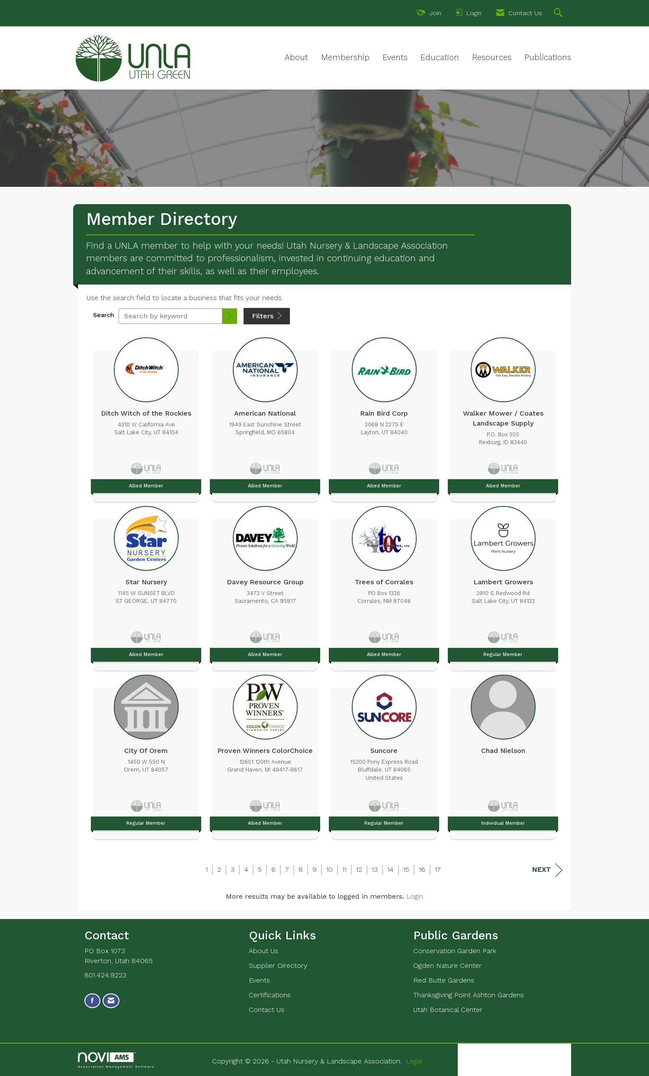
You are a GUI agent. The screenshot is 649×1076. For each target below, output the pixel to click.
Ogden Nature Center (447, 965)
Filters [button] (267, 316)
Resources (491, 57)
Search (103, 314)
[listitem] (146, 417)
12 (359, 869)
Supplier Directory (278, 965)
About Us (263, 951)
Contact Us (266, 1010)
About (296, 57)
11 (344, 869)
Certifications (270, 995)
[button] (229, 316)
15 (406, 869)
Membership (345, 57)
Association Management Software (116, 1060)
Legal (414, 1061)
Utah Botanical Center (447, 1010)
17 (438, 869)
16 (422, 869)
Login (414, 896)
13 (375, 869)
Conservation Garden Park (454, 951)
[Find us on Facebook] (92, 1001)
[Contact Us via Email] (111, 1001)
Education (440, 57)
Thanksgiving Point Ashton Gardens (468, 995)
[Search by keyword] (170, 316)
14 (390, 869)
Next (547, 870)
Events (395, 57)
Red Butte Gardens (443, 980)
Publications (547, 57)
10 (329, 869)
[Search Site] (559, 13)
